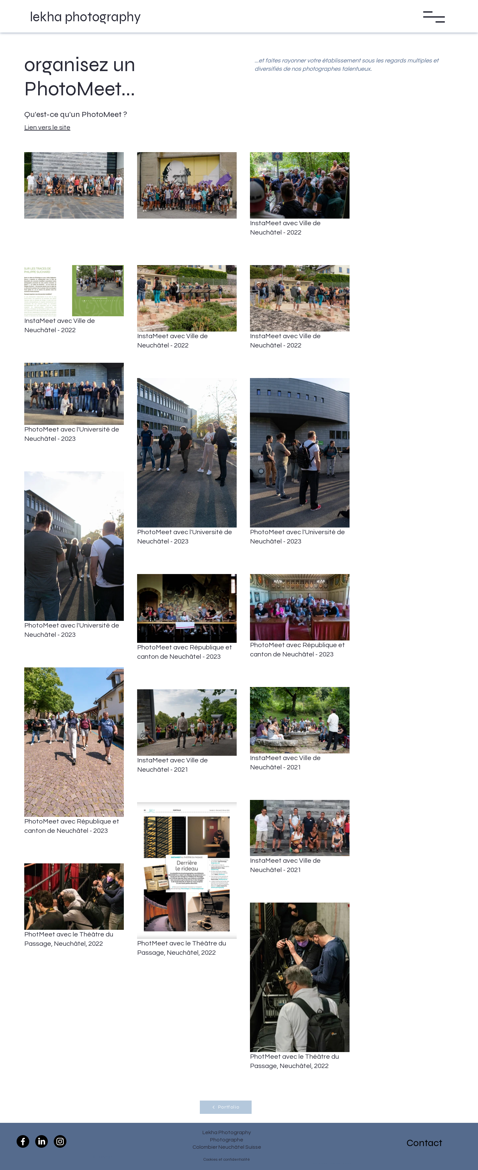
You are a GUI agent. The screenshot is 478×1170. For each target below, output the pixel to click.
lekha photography (85, 17)
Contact (424, 1143)
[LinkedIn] (41, 1141)
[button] (434, 17)
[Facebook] (23, 1141)
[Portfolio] (226, 1107)
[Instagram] (60, 1141)
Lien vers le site (47, 127)
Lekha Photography (226, 1132)
